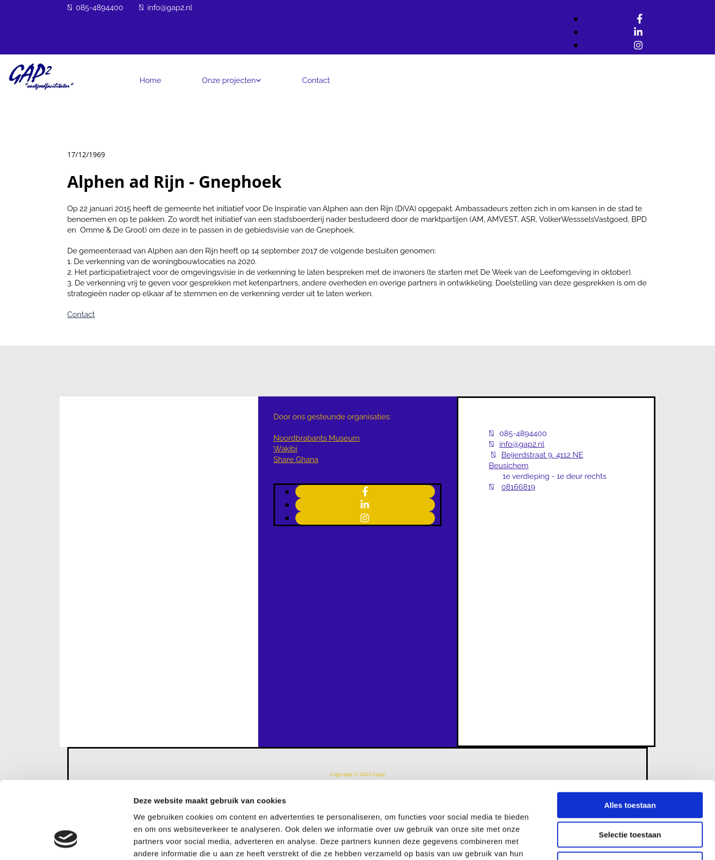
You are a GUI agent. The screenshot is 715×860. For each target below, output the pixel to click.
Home (150, 80)
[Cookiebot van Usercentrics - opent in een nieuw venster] (66, 840)
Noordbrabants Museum (316, 438)
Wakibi (285, 448)
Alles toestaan (630, 735)
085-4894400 (99, 7)
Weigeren (630, 795)
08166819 (518, 487)
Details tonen (550, 840)
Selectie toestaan (630, 765)
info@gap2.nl (169, 7)
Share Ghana (295, 459)
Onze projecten (229, 80)
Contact (315, 80)
